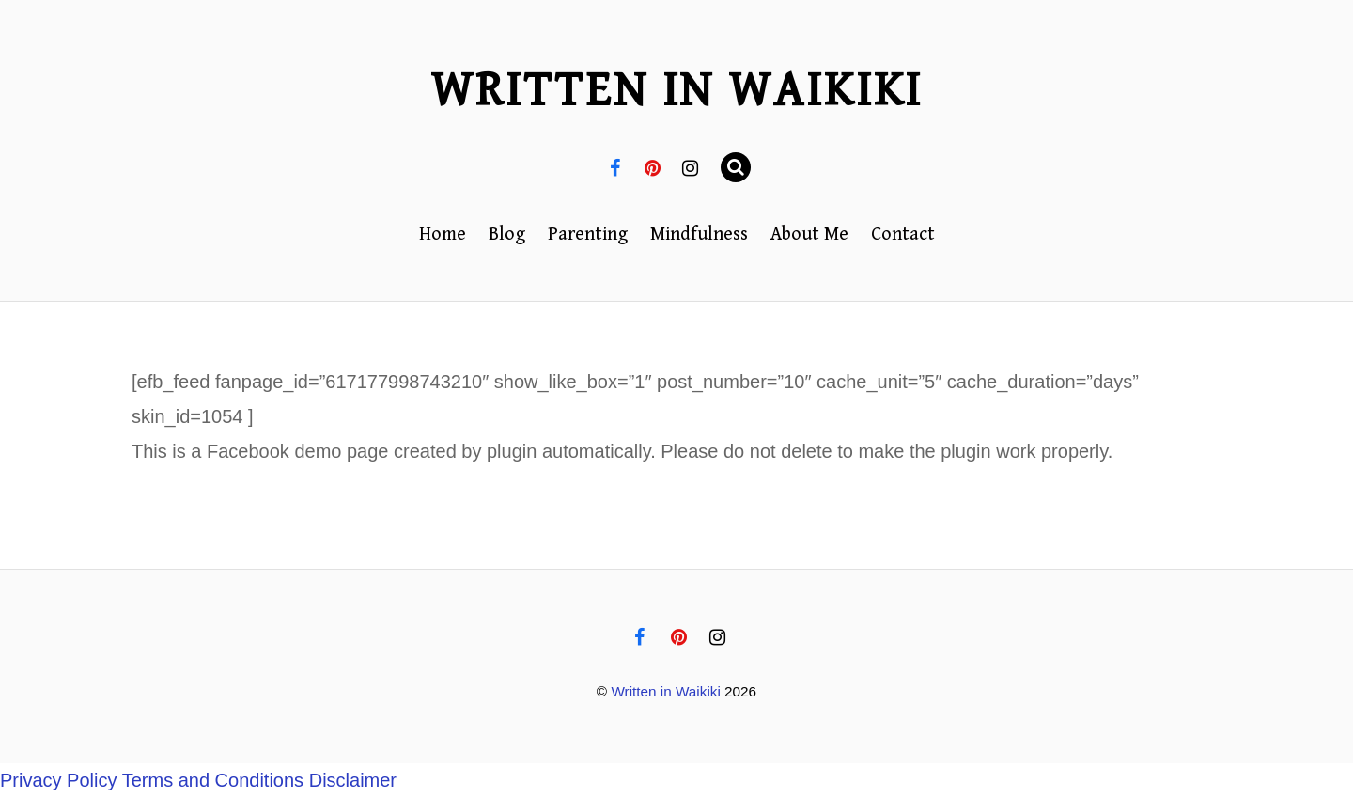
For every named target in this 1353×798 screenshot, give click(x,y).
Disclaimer (353, 780)
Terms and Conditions (212, 780)
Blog (507, 234)
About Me (809, 234)
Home (442, 234)
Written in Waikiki (665, 691)
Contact (903, 234)
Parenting (588, 234)
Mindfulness (699, 234)
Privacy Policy (58, 780)
